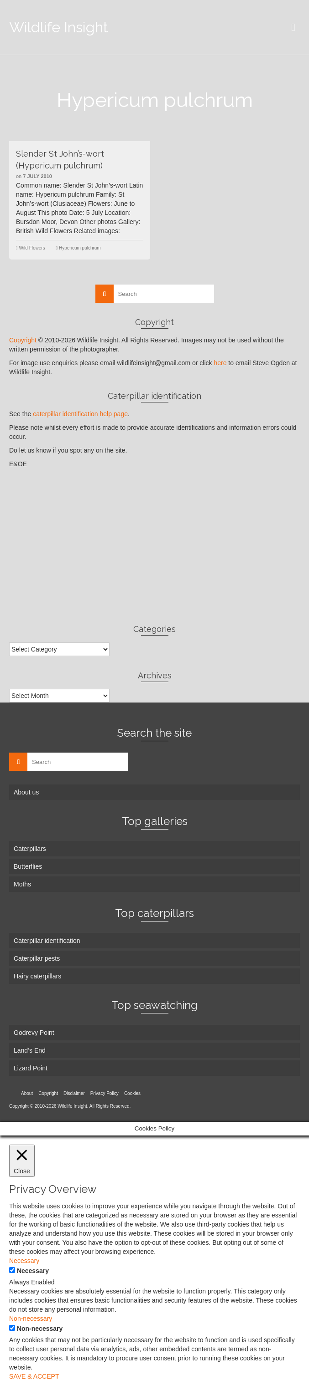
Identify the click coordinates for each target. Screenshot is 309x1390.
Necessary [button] (24, 1260)
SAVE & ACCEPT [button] (34, 1376)
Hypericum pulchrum (80, 247)
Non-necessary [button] (30, 1318)
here (220, 363)
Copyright (23, 340)
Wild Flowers (32, 247)
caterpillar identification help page (80, 414)
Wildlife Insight (58, 27)
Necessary (33, 1270)
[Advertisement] (154, 546)
